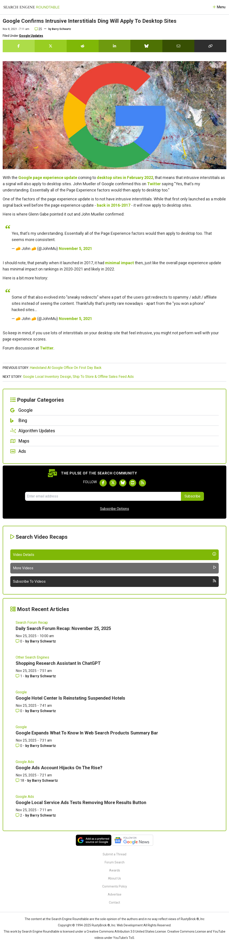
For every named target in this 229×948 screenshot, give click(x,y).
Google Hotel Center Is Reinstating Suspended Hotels (70, 698)
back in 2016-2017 (113, 205)
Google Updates (31, 35)
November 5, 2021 (75, 248)
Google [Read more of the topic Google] (21, 692)
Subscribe (192, 496)
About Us (114, 878)
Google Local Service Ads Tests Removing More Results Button (81, 802)
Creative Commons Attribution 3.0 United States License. (127, 931)
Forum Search (115, 862)
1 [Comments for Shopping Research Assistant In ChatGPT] (19, 676)
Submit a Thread (114, 854)
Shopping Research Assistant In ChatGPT (58, 663)
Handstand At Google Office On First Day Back (66, 368)
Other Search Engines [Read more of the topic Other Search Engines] (32, 657)
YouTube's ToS (123, 938)
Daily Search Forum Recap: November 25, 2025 (63, 628)
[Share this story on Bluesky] (146, 46)
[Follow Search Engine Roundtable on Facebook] (103, 482)
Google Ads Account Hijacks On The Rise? (59, 767)
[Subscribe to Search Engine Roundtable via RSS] (142, 482)
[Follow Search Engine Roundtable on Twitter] (113, 482)
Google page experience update (47, 177)
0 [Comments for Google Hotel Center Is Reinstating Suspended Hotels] (19, 711)
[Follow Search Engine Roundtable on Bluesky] (122, 482)
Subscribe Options (114, 509)
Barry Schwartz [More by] (61, 29)
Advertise (114, 894)
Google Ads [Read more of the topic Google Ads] (25, 762)
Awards (114, 870)
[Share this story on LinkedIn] (115, 46)
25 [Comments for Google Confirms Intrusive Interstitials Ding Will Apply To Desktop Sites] (38, 29)
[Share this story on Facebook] (19, 46)
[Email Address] (103, 496)
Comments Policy (114, 886)
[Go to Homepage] (31, 7)
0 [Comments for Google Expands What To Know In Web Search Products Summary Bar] (19, 746)
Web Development (130, 925)
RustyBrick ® (101, 925)
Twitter (154, 183)
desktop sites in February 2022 (125, 177)
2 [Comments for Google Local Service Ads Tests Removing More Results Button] (19, 815)
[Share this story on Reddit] (83, 46)
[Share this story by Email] (178, 46)
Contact (114, 902)
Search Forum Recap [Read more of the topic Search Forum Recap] (32, 622)
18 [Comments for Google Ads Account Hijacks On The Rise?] (20, 780)
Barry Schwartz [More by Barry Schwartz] (43, 641)
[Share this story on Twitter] (51, 46)
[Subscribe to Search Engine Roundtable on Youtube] (132, 482)
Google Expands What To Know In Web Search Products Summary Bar (87, 733)
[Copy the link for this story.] (210, 46)
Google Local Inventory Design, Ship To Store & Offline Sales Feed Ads (78, 376)
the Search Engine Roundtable (67, 919)
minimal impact (119, 262)
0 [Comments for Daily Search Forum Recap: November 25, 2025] (19, 641)
